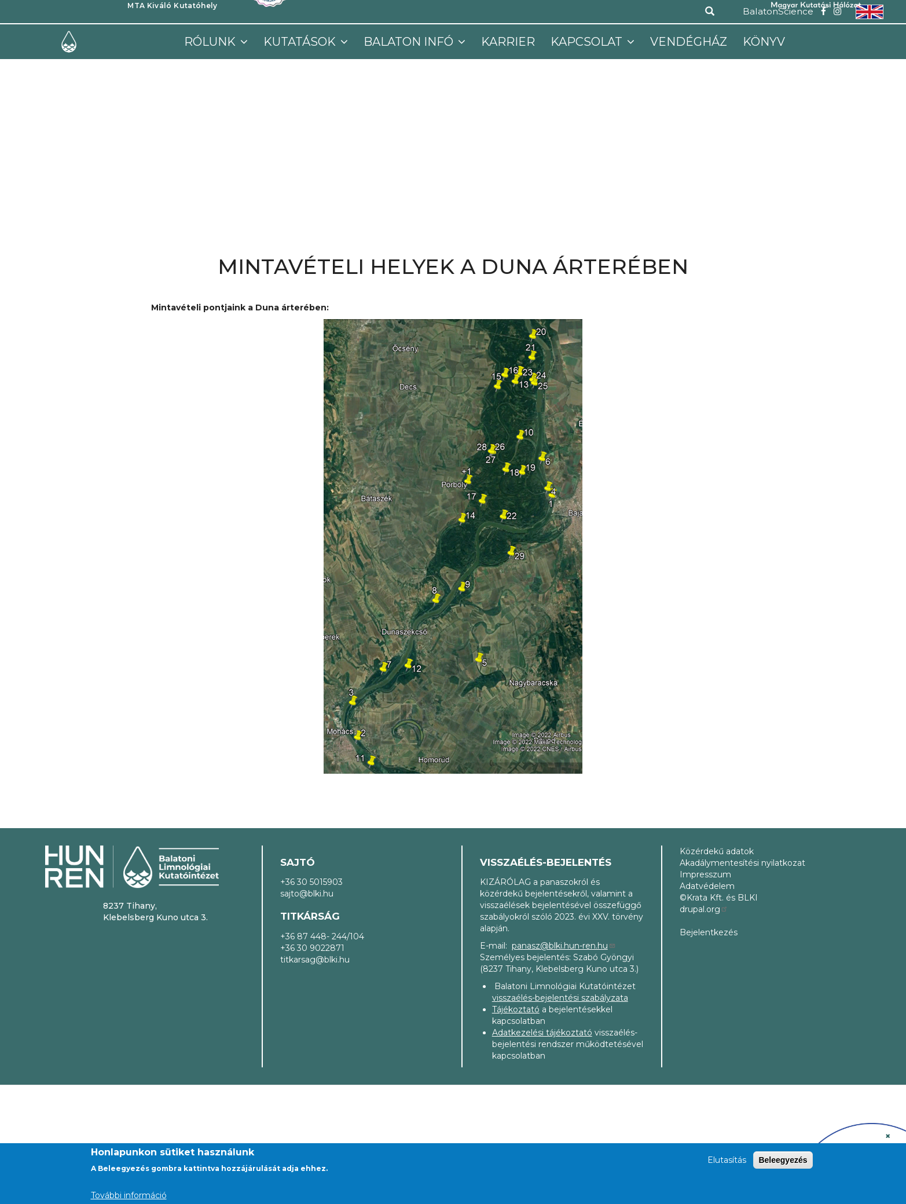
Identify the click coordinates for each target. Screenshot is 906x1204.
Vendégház (688, 42)
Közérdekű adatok (717, 851)
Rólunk (211, 42)
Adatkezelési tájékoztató (542, 1032)
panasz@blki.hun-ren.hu (564, 945)
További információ (129, 1195)
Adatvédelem (707, 886)
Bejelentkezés (709, 932)
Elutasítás (726, 1160)
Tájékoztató (516, 1009)
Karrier (508, 42)
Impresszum (705, 874)
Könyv (764, 42)
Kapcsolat (588, 42)
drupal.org (704, 909)
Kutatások (301, 42)
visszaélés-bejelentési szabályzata (560, 998)
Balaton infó (410, 42)
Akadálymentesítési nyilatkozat (742, 863)
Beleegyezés (782, 1160)
